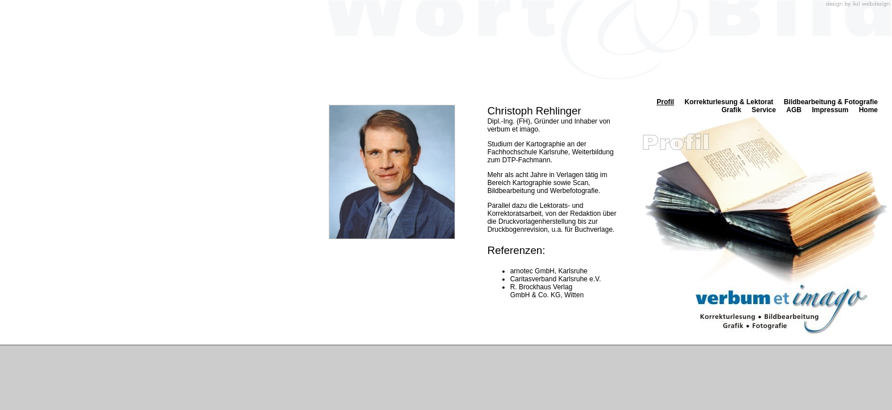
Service (763, 110)
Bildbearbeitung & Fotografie (831, 102)
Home (868, 110)
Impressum (830, 110)
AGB (794, 110)
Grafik (731, 110)
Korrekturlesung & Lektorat (728, 102)
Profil (665, 102)
